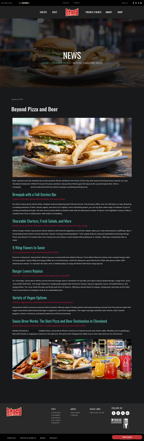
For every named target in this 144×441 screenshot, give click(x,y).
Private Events (93, 12)
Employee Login (97, 416)
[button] (15, 362)
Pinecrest (55, 421)
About (109, 12)
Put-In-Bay (56, 424)
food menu (25, 190)
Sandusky (55, 426)
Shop (121, 12)
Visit (55, 12)
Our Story (75, 416)
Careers (74, 419)
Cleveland (56, 416)
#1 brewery (33, 334)
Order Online (127, 437)
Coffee (44, 12)
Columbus (55, 419)
